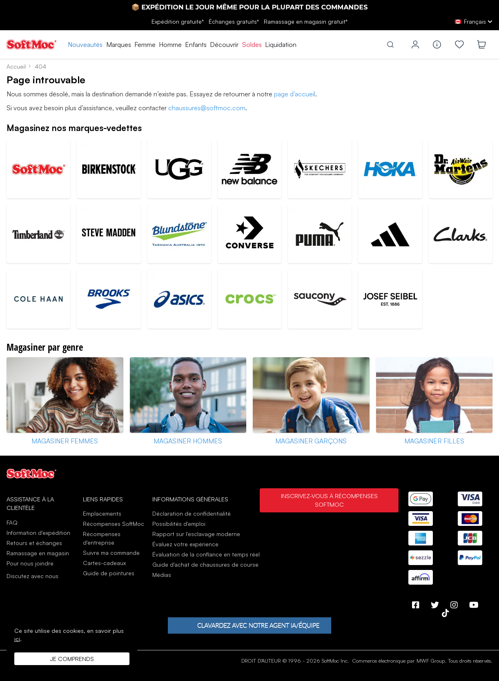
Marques (118, 44)
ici (17, 638)
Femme (145, 44)
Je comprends (72, 658)
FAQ (12, 522)
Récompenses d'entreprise (101, 538)
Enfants (196, 44)
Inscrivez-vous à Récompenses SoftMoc (329, 500)
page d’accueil (294, 94)
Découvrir (224, 44)
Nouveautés (85, 44)
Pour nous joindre (30, 563)
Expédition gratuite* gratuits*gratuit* (249, 21)
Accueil (16, 66)
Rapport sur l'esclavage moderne (196, 533)
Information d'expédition (38, 532)
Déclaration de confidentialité (191, 513)
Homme (170, 44)
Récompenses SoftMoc (113, 523)
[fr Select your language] (473, 21)
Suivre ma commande (111, 552)
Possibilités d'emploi (178, 523)
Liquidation (280, 44)
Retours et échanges (34, 542)
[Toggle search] (390, 44)
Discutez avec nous (32, 576)
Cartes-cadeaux (104, 562)
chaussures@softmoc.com (206, 108)
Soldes (252, 44)
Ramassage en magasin (38, 553)
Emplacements (102, 513)
